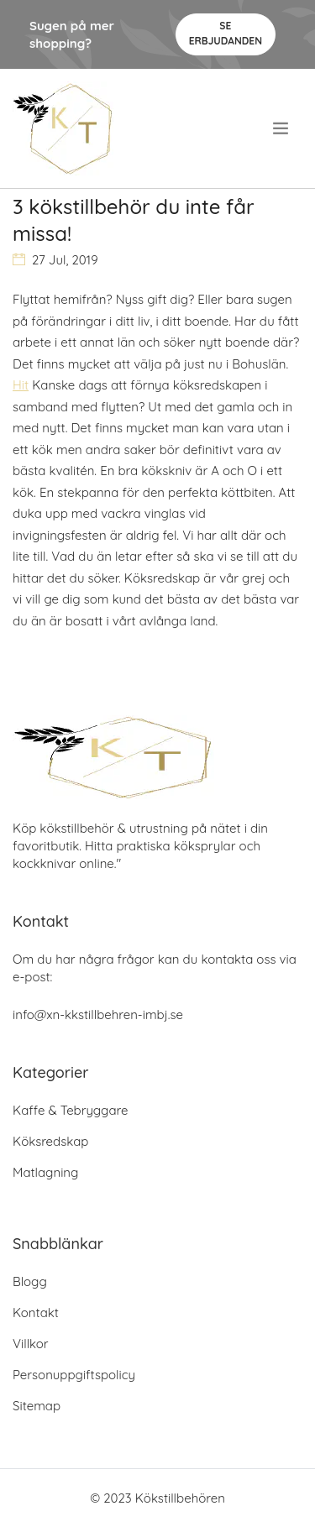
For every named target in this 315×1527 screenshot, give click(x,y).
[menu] (282, 128)
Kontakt (36, 1312)
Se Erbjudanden (225, 33)
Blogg (30, 1281)
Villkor (31, 1344)
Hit (21, 385)
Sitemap (36, 1406)
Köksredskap (50, 1141)
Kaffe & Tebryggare (70, 1110)
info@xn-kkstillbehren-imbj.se (98, 1014)
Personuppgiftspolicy (74, 1375)
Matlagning (45, 1172)
